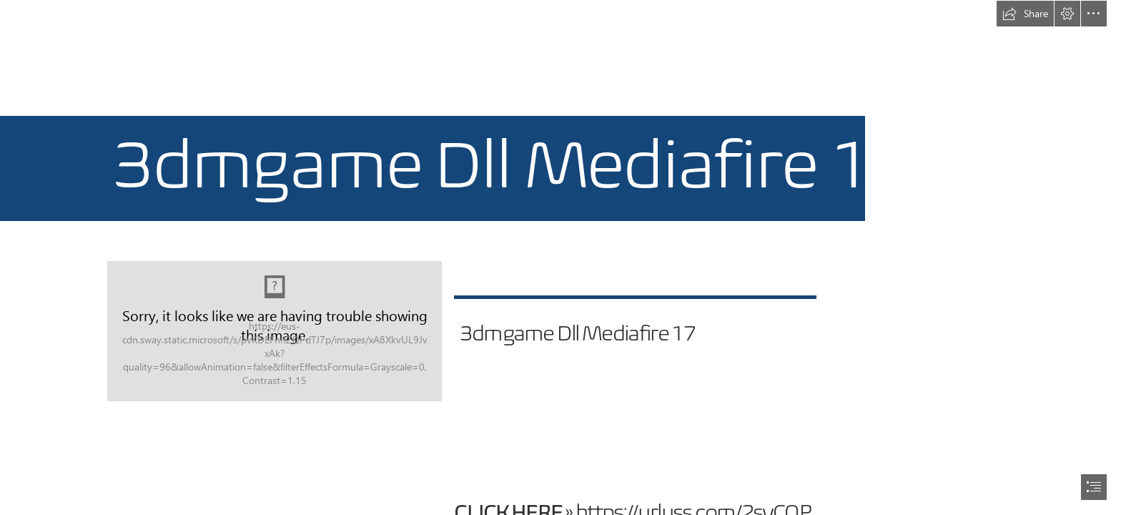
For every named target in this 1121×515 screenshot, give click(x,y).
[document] (560, 257)
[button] (1025, 13)
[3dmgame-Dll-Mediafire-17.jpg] (275, 331)
